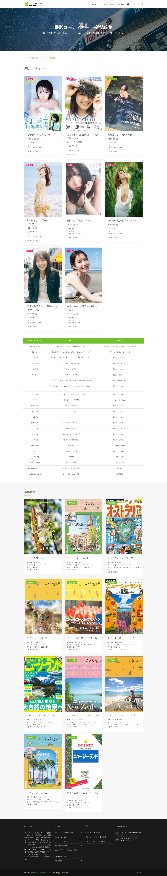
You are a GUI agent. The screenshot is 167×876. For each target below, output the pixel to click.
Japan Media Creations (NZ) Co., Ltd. (42, 873)
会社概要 (121, 4)
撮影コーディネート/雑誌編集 (95, 841)
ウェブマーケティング (62, 841)
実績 (111, 4)
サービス (102, 4)
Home (94, 4)
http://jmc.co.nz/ (124, 840)
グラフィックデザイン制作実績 (95, 837)
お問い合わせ (137, 4)
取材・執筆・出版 (61, 856)
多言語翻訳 (58, 861)
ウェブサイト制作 (61, 837)
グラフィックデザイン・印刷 (64, 833)
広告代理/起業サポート (62, 846)
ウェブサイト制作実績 (92, 833)
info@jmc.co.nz (124, 838)
